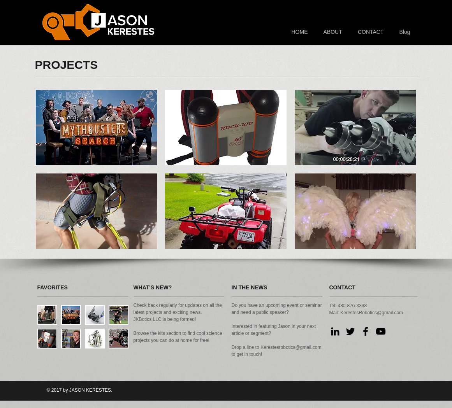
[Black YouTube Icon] (381, 331)
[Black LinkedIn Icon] (335, 331)
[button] (96, 127)
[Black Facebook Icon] (365, 331)
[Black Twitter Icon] (350, 331)
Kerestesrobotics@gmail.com (290, 347)
